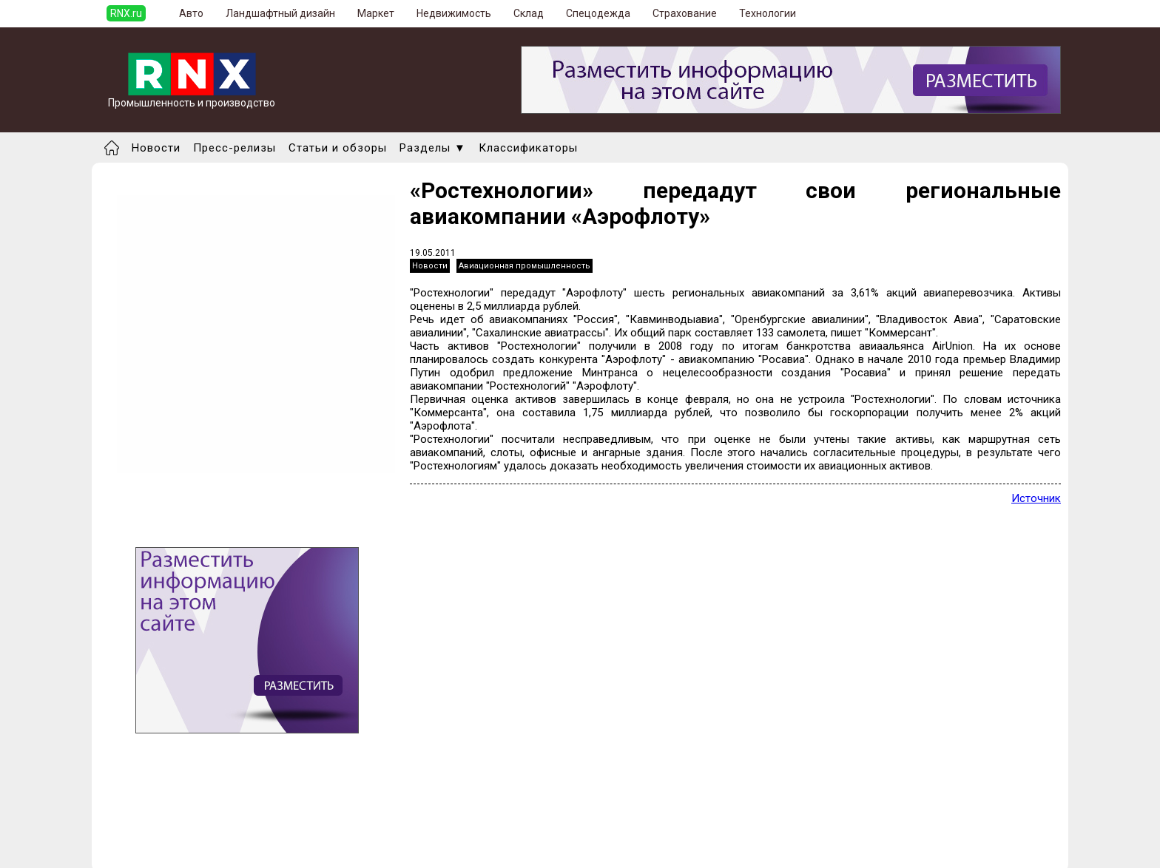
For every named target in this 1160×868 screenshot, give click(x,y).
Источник (1036, 498)
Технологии (767, 13)
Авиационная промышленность (524, 266)
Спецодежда (598, 13)
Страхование (684, 13)
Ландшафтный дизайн (280, 13)
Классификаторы (528, 148)
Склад (528, 13)
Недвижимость (454, 13)
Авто (191, 13)
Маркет (375, 13)
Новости (156, 148)
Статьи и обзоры (338, 148)
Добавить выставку (203, 837)
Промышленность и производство (191, 98)
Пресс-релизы (234, 148)
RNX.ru (126, 13)
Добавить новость (200, 824)
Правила (176, 850)
